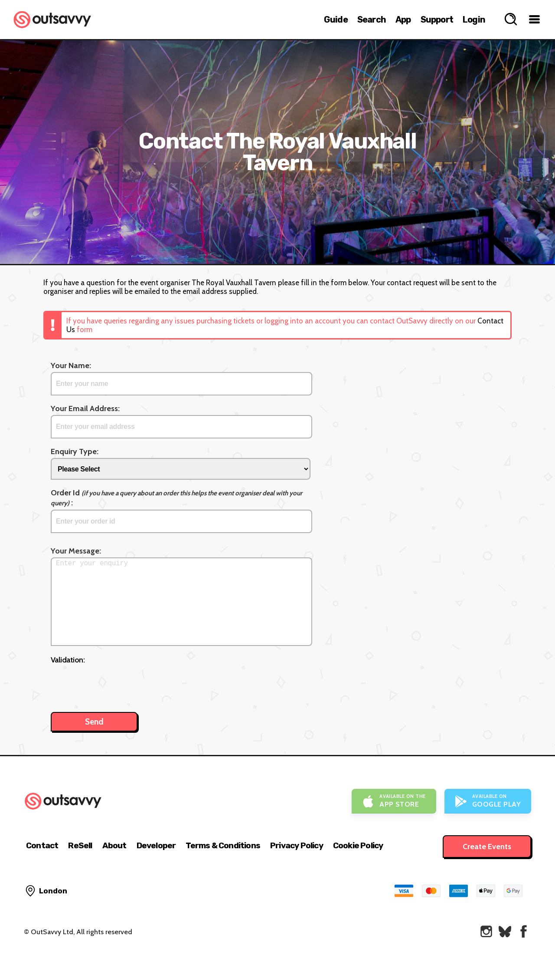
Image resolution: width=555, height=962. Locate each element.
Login (474, 19)
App (403, 19)
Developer (156, 845)
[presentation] (117, 684)
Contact (42, 845)
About (114, 845)
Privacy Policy (296, 845)
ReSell (80, 845)
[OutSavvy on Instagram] (486, 931)
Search (371, 19)
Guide (336, 19)
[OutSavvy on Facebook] (523, 931)
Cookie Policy (358, 845)
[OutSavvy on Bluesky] (505, 931)
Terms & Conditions (223, 845)
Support (437, 19)
